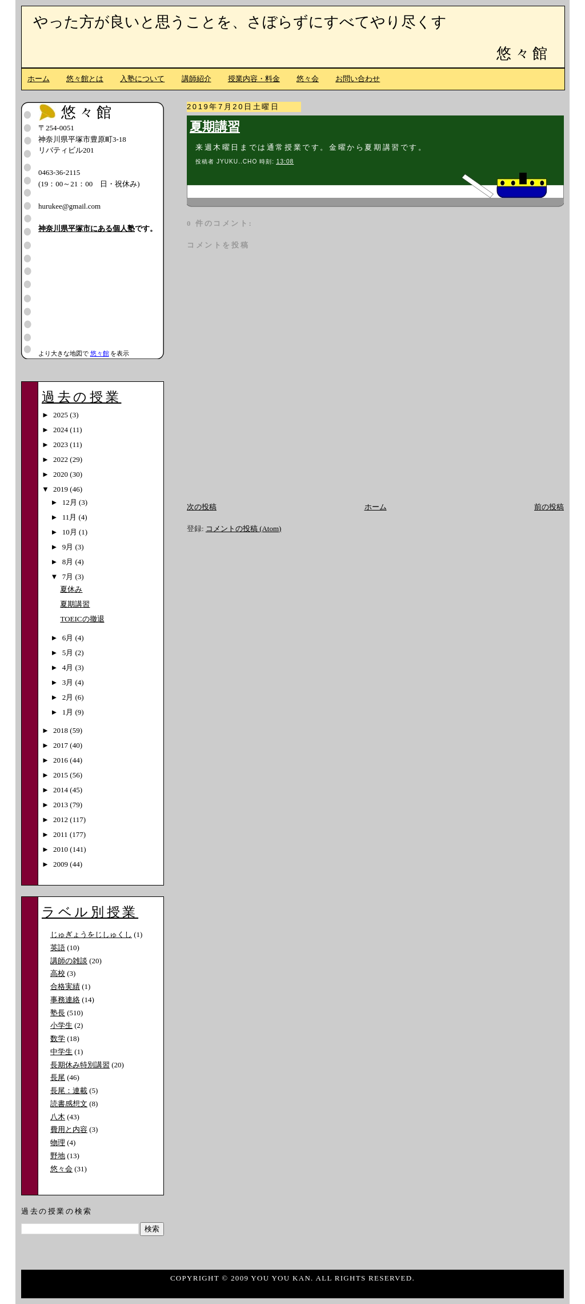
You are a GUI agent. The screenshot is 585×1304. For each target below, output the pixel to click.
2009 (61, 864)
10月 (70, 532)
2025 (61, 414)
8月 (68, 561)
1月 (68, 712)
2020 (61, 474)
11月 (70, 517)
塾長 (57, 1012)
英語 (57, 947)
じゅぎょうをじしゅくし (91, 934)
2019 (61, 489)
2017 (61, 745)
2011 (61, 834)
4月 (68, 667)
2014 (61, 789)
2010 (61, 849)
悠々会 (307, 78)
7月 (68, 576)
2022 (61, 459)
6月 (68, 637)
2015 (61, 775)
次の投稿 (202, 507)
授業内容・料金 (254, 78)
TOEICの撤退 (82, 619)
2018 (61, 730)
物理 (57, 1142)
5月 (68, 652)
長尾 (57, 1077)
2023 (61, 444)
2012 (61, 819)
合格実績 (65, 986)
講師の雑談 (68, 960)
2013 (61, 804)
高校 (57, 973)
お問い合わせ (357, 78)
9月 (68, 547)
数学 (57, 1038)
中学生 (61, 1051)
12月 (70, 502)
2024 (61, 429)
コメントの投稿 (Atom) (244, 528)
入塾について (142, 78)
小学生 (61, 1025)
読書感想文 (68, 1103)
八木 (57, 1116)
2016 (61, 760)
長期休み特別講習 (80, 1064)
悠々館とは (84, 78)
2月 (68, 697)
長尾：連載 (68, 1090)
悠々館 (523, 53)
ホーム (38, 78)
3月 (68, 682)
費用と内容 (68, 1129)
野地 (57, 1155)
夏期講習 (215, 127)
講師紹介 (196, 78)
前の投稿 (549, 507)
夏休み (71, 589)
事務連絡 (65, 999)
